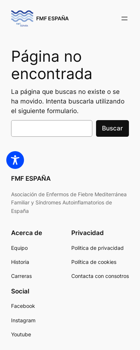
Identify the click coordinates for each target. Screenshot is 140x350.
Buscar (112, 128)
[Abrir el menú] (124, 18)
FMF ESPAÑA (52, 18)
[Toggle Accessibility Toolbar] (15, 160)
